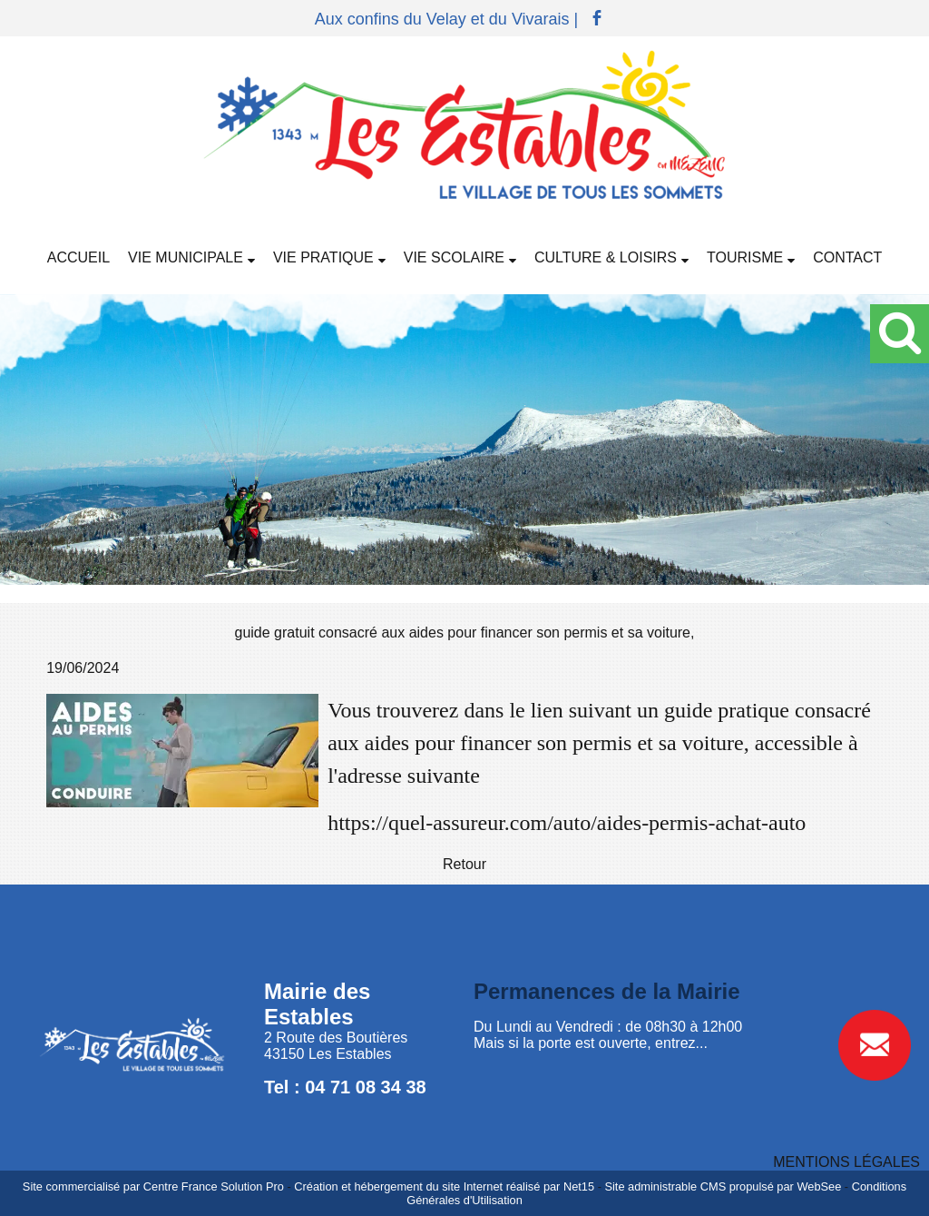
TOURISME (745, 257)
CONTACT (847, 257)
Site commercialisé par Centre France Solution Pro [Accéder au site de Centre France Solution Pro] (153, 1186)
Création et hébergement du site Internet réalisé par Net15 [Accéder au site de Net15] (444, 1186)
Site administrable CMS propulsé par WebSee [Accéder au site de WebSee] (722, 1186)
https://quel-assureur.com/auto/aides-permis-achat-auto (567, 823)
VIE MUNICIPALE (185, 257)
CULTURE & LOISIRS (605, 257)
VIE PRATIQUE (323, 257)
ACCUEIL (78, 257)
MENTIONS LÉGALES (846, 1162)
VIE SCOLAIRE (454, 257)
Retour (464, 864)
